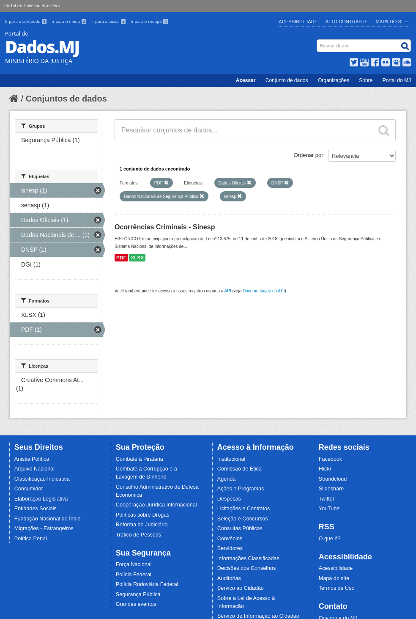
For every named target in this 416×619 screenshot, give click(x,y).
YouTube (329, 509)
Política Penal (30, 539)
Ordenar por (308, 155)
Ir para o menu (70, 21)
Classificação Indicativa (42, 479)
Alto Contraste (347, 21)
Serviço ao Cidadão (240, 588)
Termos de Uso (337, 588)
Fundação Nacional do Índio (47, 519)
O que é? (330, 539)
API (227, 291)
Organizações (333, 80)
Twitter (326, 499)
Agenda (226, 479)
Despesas (229, 499)
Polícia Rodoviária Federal (147, 584)
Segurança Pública (138, 594)
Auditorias (229, 578)
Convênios (230, 539)
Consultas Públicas (240, 528)
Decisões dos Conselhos (246, 568)
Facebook (330, 459)
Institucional (231, 459)
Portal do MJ (397, 80)
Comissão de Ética (239, 469)
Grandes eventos (136, 604)
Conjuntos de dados (66, 98)
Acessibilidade (298, 21)
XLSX (137, 258)
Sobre (365, 80)
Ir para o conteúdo (26, 21)
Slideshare (331, 489)
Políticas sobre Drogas (143, 515)
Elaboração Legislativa (41, 499)
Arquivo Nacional (34, 469)
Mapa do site (334, 578)
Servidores (230, 548)
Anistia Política (31, 459)
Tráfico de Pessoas (138, 535)
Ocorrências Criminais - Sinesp (165, 227)
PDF (121, 258)
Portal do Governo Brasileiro (32, 5)
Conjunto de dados (286, 80)
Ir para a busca (109, 21)
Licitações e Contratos (243, 509)
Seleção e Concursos (242, 519)
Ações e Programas (240, 489)
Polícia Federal (133, 575)
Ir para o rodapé (149, 21)
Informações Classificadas (248, 558)
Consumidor (28, 489)
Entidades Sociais (35, 509)
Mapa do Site (392, 21)
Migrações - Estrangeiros (44, 528)
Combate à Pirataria (139, 459)
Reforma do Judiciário (142, 525)
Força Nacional (134, 564)
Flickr (325, 469)
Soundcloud (333, 479)
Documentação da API (264, 291)
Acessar (246, 80)
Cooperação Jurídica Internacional (156, 505)
